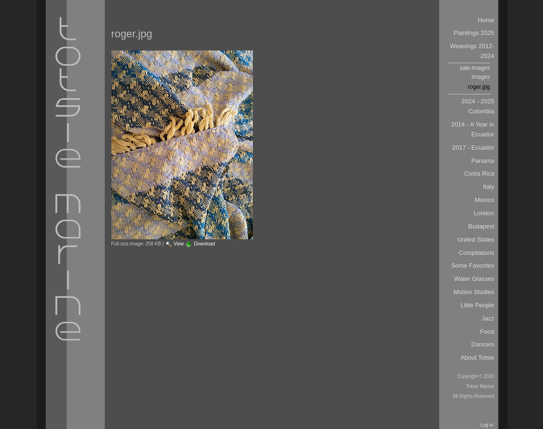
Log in (486, 425)
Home (486, 20)
